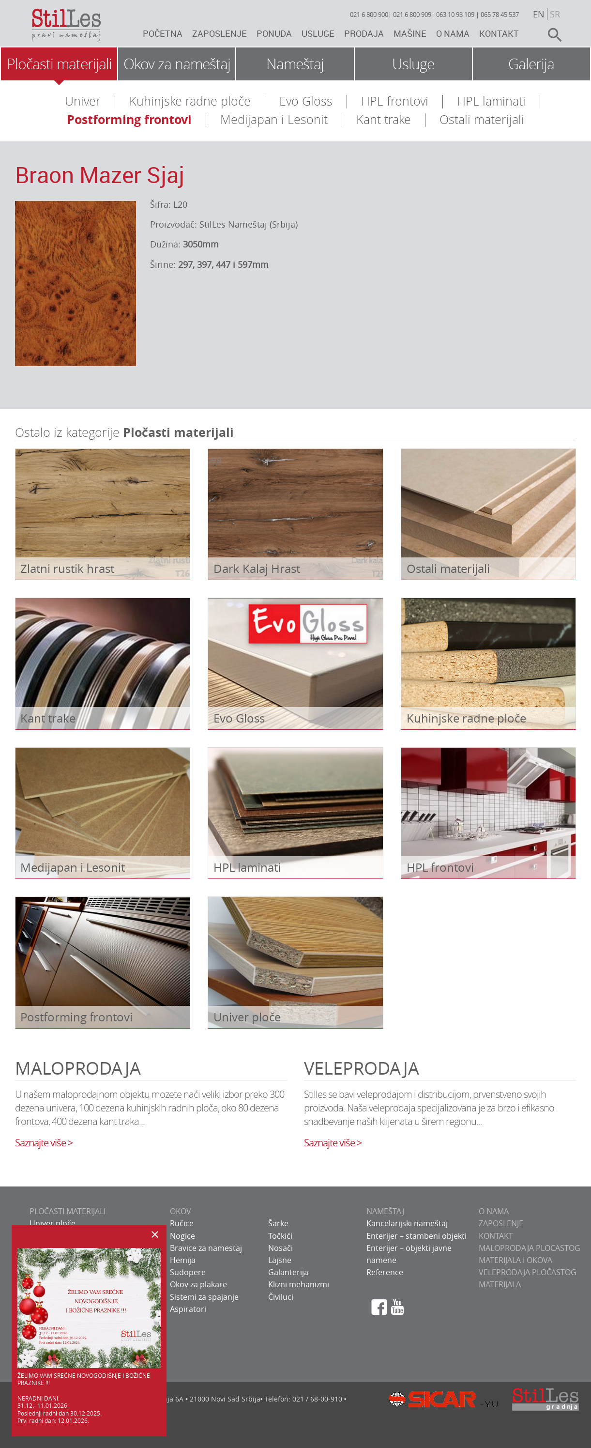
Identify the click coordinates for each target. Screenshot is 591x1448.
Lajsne (279, 1260)
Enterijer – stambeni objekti (416, 1236)
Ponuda (274, 33)
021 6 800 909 (412, 14)
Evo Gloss (306, 101)
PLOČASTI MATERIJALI (68, 1211)
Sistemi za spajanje (204, 1297)
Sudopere (188, 1272)
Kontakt (499, 33)
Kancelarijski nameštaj (407, 1223)
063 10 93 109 (455, 14)
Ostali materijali (481, 119)
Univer (83, 101)
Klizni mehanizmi (298, 1284)
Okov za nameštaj (176, 64)
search (550, 34)
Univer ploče (53, 1223)
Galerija (531, 64)
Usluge (318, 33)
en (539, 14)
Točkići (280, 1236)
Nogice (182, 1236)
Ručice (182, 1223)
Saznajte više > (44, 1142)
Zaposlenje (219, 33)
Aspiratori (188, 1309)
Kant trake (383, 119)
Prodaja (364, 33)
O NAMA (494, 1211)
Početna (162, 33)
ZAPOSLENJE (501, 1223)
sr (555, 14)
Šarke (278, 1223)
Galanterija (288, 1272)
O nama (453, 33)
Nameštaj (295, 64)
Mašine (410, 33)
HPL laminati (491, 101)
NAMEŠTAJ (385, 1211)
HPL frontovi (394, 101)
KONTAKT (496, 1236)
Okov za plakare (198, 1284)
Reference (384, 1272)
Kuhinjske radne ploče (190, 101)
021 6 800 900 (369, 14)
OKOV (180, 1211)
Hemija (183, 1260)
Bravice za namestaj (206, 1248)
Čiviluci (280, 1297)
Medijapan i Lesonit (274, 119)
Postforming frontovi (129, 119)
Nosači (280, 1248)
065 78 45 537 (500, 14)
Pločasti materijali (59, 64)
